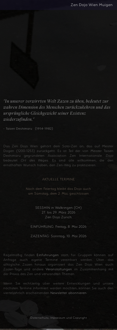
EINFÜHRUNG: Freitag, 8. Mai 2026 (59, 227)
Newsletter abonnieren (68, 293)
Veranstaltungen (59, 269)
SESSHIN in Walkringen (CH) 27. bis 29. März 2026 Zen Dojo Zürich (58, 212)
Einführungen (48, 255)
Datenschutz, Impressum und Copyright (58, 317)
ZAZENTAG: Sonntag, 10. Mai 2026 (59, 236)
